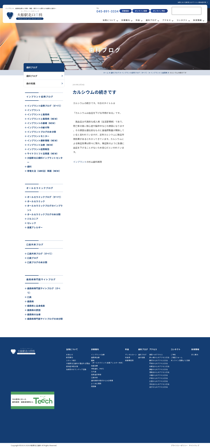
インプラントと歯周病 (38, 114)
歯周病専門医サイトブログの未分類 (45, 318)
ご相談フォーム (177, 357)
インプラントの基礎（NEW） (42, 123)
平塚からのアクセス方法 (158, 363)
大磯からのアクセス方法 (158, 375)
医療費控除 (129, 360)
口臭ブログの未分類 (37, 262)
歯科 (29, 166)
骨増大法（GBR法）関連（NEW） (44, 170)
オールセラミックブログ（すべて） (44, 197)
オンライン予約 (159, 11)
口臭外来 (94, 377)
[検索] (183, 11)
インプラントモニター (38, 136)
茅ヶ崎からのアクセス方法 (159, 357)
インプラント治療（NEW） (40, 144)
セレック (31, 223)
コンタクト (182, 20)
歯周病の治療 (33, 314)
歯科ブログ (151, 20)
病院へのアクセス (156, 354)
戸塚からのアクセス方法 (158, 378)
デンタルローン (131, 354)
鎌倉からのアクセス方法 (158, 369)
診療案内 (125, 20)
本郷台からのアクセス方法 (159, 366)
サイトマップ (194, 445)
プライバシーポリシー (179, 445)
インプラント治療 (98, 354)
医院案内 (69, 357)
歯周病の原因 (33, 310)
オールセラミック (36, 201)
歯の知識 (30, 83)
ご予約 (173, 354)
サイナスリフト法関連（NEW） (43, 153)
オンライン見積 (141, 11)
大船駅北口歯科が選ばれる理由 (78, 363)
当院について (109, 20)
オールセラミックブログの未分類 (44, 214)
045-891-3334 (108, 11)
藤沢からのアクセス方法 (158, 360)
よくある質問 (96, 383)
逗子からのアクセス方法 (158, 387)
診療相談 (125, 11)
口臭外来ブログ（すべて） (40, 253)
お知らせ (69, 354)
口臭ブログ (32, 258)
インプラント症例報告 (38, 149)
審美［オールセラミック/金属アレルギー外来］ (107, 361)
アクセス (166, 20)
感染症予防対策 (72, 366)
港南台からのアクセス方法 (159, 372)
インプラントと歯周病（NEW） (43, 118)
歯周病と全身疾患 (36, 305)
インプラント (33, 110)
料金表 (127, 357)
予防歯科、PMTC (97, 368)
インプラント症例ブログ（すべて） (44, 105)
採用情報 (197, 20)
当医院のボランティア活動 (76, 369)
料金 (138, 20)
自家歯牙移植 (96, 374)
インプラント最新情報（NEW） (43, 140)
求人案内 (194, 354)
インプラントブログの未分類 (41, 131)
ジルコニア (32, 218)
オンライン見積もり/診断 (180, 360)
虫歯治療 (94, 365)
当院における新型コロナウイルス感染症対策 (192, 2)
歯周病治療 (95, 357)
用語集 (93, 386)
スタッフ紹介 (71, 360)
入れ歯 (93, 371)
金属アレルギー (35, 227)
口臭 (29, 297)
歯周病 (30, 301)
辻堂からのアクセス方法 (158, 381)
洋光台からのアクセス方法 (159, 384)
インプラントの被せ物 (38, 127)
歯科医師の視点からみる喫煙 (102, 380)
